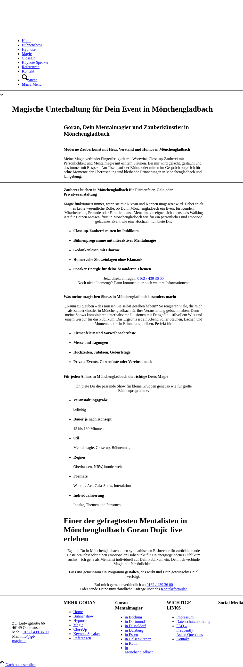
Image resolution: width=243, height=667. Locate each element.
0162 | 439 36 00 (36, 632)
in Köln (131, 643)
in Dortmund (135, 621)
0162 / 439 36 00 (150, 278)
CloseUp (80, 629)
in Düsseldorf (135, 626)
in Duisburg (134, 630)
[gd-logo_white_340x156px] (85, 32)
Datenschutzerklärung (193, 621)
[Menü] (31, 84)
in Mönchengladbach (139, 650)
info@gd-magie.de (23, 638)
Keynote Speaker (86, 634)
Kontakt (182, 639)
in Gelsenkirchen (138, 639)
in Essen (131, 635)
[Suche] (29, 80)
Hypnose (80, 620)
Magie (78, 625)
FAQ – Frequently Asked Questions (189, 630)
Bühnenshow (83, 616)
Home (78, 612)
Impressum (185, 617)
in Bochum (133, 617)
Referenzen (82, 638)
